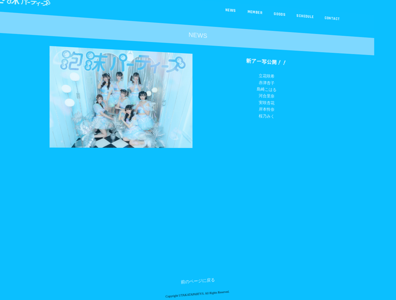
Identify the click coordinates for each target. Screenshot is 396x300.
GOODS (277, 17)
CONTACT (327, 22)
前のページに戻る (198, 291)
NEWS (230, 11)
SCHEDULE (301, 19)
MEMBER (253, 14)
